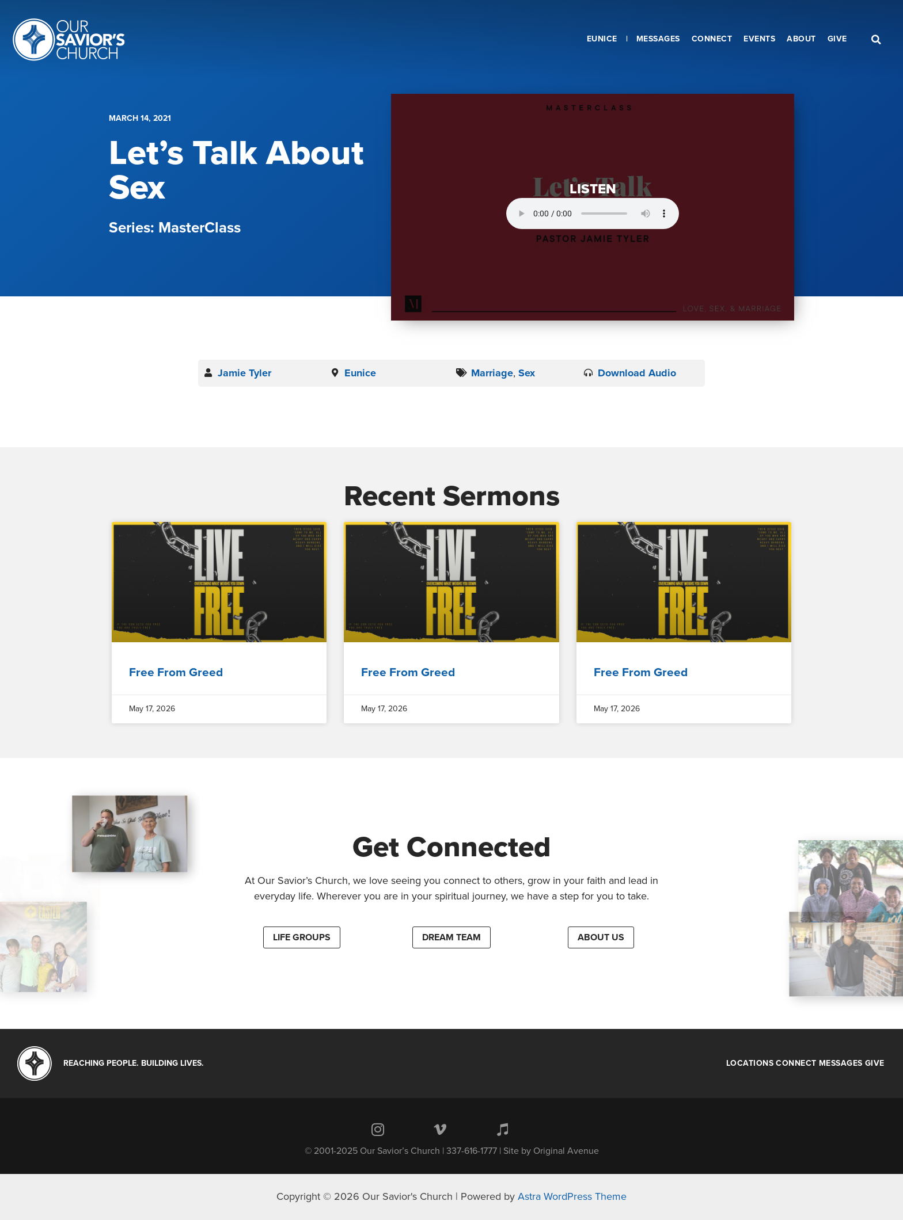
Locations (750, 1063)
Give (875, 1063)
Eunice (360, 373)
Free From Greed (176, 672)
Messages (841, 1063)
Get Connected (451, 847)
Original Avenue (566, 1151)
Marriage (492, 373)
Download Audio (637, 373)
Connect (796, 1063)
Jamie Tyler (244, 373)
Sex (526, 373)
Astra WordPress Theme (572, 1196)
